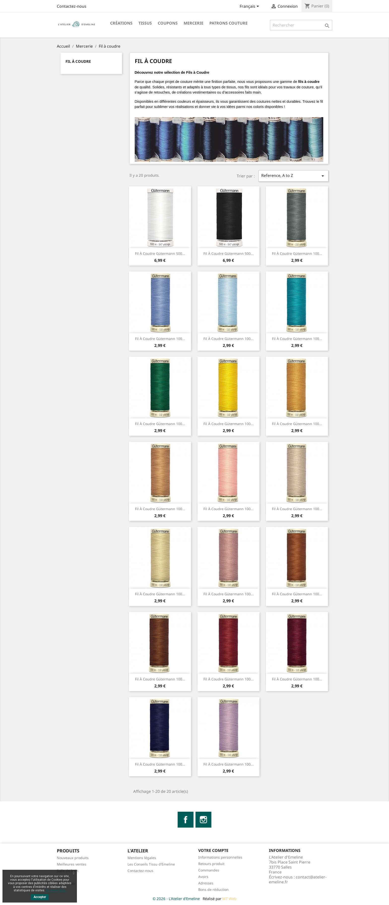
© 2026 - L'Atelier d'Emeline (177, 898)
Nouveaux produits (73, 857)
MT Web (229, 898)
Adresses (205, 883)
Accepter (39, 897)
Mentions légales (142, 857)
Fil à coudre (78, 61)
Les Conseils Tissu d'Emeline (151, 864)
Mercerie (193, 23)
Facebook (186, 820)
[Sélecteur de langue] (250, 7)
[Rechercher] (301, 25)
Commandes (208, 870)
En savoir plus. (56, 890)
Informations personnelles (220, 857)
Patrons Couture (228, 23)
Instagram (203, 820)
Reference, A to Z (293, 176)
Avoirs (203, 876)
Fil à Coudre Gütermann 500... (160, 253)
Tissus (145, 23)
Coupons (168, 23)
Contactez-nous (71, 6)
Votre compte (213, 850)
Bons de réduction (213, 889)
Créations (121, 23)
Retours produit (211, 863)
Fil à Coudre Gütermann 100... (297, 253)
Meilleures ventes (71, 864)
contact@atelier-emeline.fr (297, 879)
